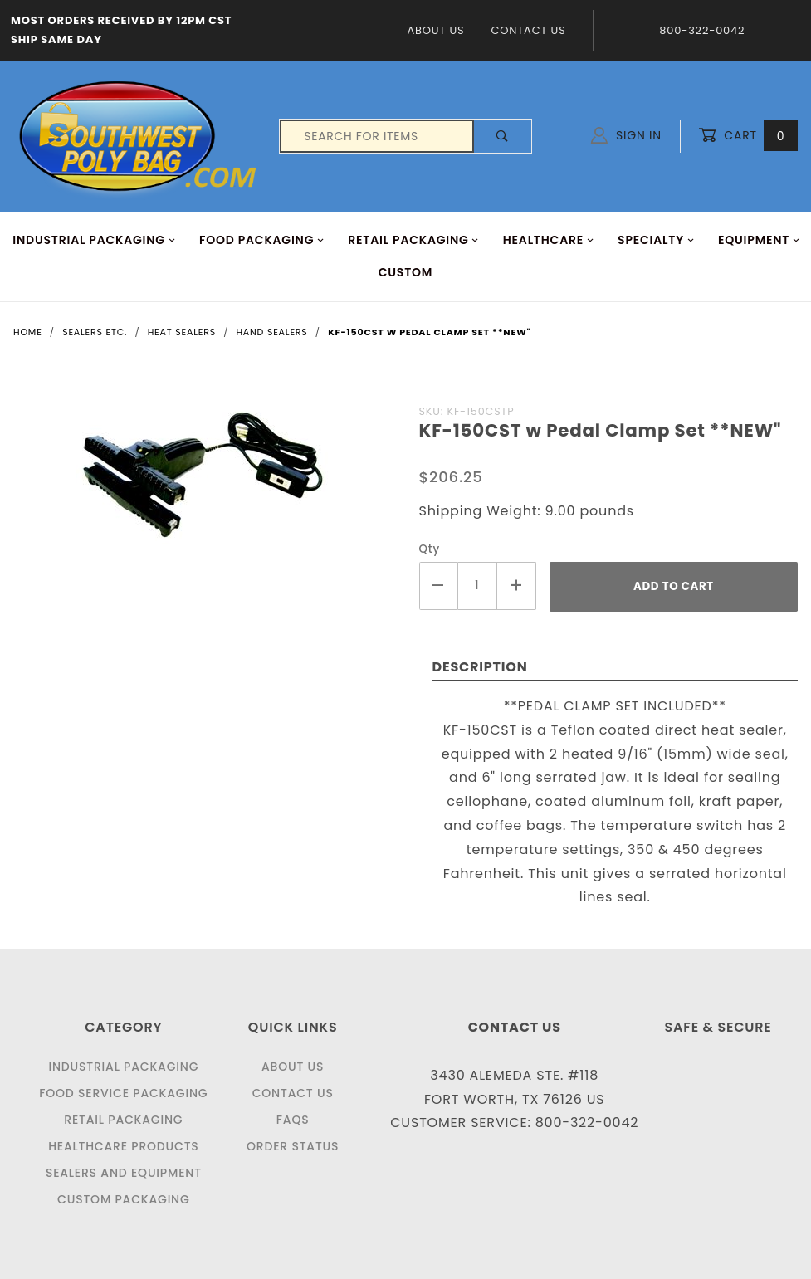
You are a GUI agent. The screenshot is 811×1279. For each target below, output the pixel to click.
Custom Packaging (123, 1199)
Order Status (293, 1146)
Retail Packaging (123, 1119)
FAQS (293, 1119)
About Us (435, 30)
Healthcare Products (123, 1146)
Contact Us (528, 30)
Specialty (656, 240)
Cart (748, 135)
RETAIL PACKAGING (413, 240)
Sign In (626, 135)
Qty (430, 549)
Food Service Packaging (123, 1093)
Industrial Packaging (123, 1066)
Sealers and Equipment (124, 1172)
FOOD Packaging (262, 240)
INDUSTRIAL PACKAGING (93, 240)
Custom (406, 272)
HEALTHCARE (548, 240)
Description (480, 666)
